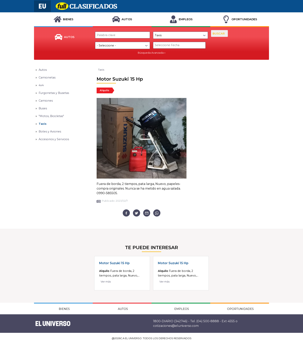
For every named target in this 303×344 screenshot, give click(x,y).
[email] (147, 213)
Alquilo (104, 90)
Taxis (42, 124)
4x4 (41, 85)
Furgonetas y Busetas (54, 93)
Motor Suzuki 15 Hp (114, 263)
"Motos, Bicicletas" (51, 116)
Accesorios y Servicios (54, 139)
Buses (43, 108)
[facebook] (126, 213)
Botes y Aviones (50, 131)
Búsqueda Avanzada (151, 52)
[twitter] (136, 213)
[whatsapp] (157, 213)
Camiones (46, 100)
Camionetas (47, 77)
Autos (43, 70)
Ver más (106, 281)
